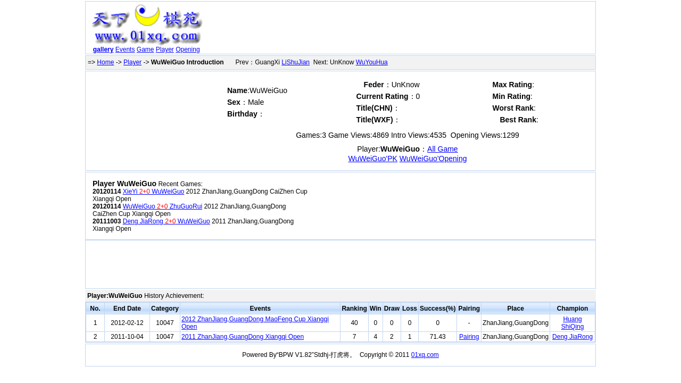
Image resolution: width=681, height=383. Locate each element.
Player (165, 49)
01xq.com (425, 355)
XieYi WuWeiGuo (154, 191)
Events (125, 49)
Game (145, 49)
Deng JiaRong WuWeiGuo (166, 221)
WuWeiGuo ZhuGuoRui (162, 206)
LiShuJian (295, 62)
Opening (188, 49)
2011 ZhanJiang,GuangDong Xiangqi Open (242, 336)
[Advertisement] (400, 30)
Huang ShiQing (572, 322)
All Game (442, 149)
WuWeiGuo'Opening (433, 158)
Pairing (469, 336)
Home (105, 62)
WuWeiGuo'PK (372, 158)
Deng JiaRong (572, 336)
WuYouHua (372, 62)
